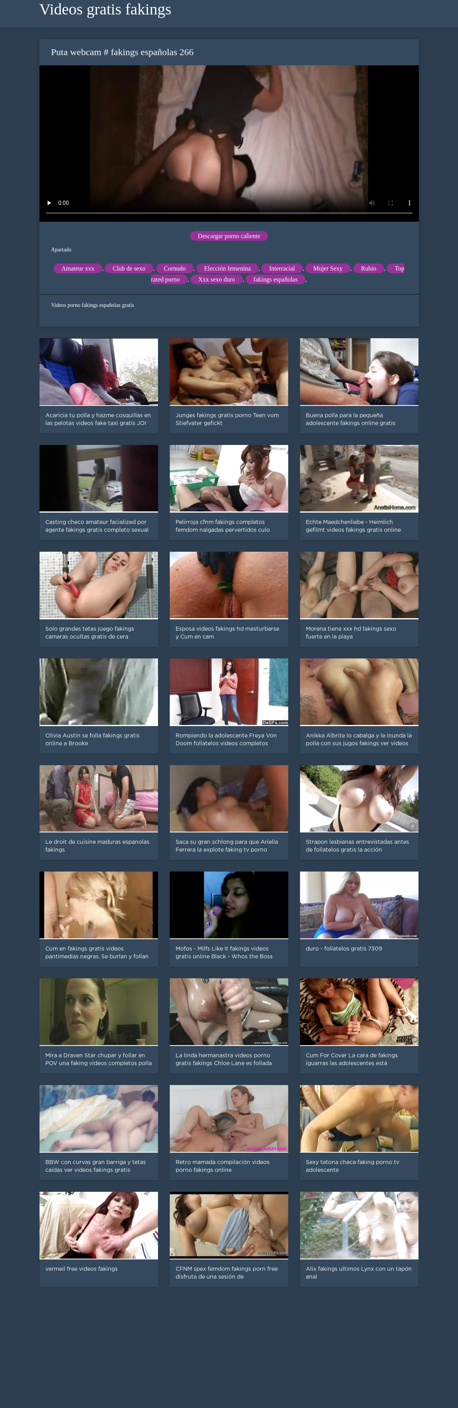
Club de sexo (129, 268)
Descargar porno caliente (229, 236)
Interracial (282, 268)
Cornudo (175, 268)
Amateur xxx (77, 268)
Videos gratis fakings (106, 9)
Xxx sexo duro (216, 279)
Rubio (368, 268)
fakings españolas (275, 279)
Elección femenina (227, 268)
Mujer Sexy (328, 268)
